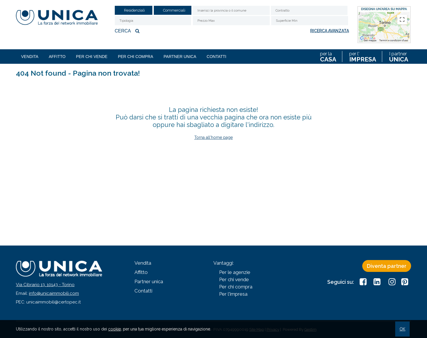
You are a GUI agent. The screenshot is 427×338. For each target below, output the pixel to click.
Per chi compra (135, 56)
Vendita (29, 56)
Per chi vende (92, 56)
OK (402, 329)
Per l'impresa (233, 294)
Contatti (216, 56)
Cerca (128, 30)
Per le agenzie (234, 272)
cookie (114, 329)
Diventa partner (386, 266)
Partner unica (180, 56)
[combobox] (309, 10)
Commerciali (174, 10)
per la (328, 56)
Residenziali (134, 10)
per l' (362, 56)
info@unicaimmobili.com (54, 293)
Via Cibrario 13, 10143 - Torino (45, 284)
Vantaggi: (223, 263)
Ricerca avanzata (329, 30)
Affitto (57, 56)
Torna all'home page (213, 137)
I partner (398, 56)
